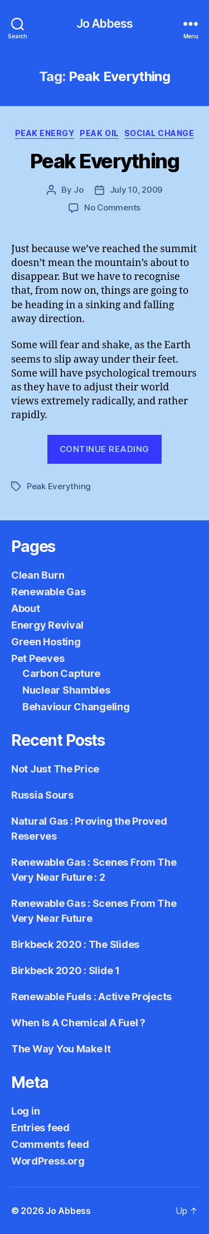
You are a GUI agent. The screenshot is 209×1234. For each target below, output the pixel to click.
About (25, 608)
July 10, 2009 (136, 189)
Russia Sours (42, 795)
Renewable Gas (48, 592)
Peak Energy (45, 133)
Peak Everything (104, 161)
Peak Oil (99, 133)
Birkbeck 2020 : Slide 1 (65, 970)
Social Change (159, 133)
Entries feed (40, 1127)
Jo (79, 189)
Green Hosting (46, 642)
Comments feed (50, 1144)
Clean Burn (37, 575)
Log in (25, 1111)
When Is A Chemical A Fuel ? (78, 1023)
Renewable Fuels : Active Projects (91, 996)
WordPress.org (48, 1161)
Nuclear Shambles (66, 690)
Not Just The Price (55, 769)
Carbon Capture (61, 673)
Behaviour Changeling (76, 707)
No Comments (112, 207)
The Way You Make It (61, 1049)
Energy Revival (47, 625)
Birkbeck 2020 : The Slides (75, 944)
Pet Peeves (37, 658)
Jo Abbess (104, 23)
